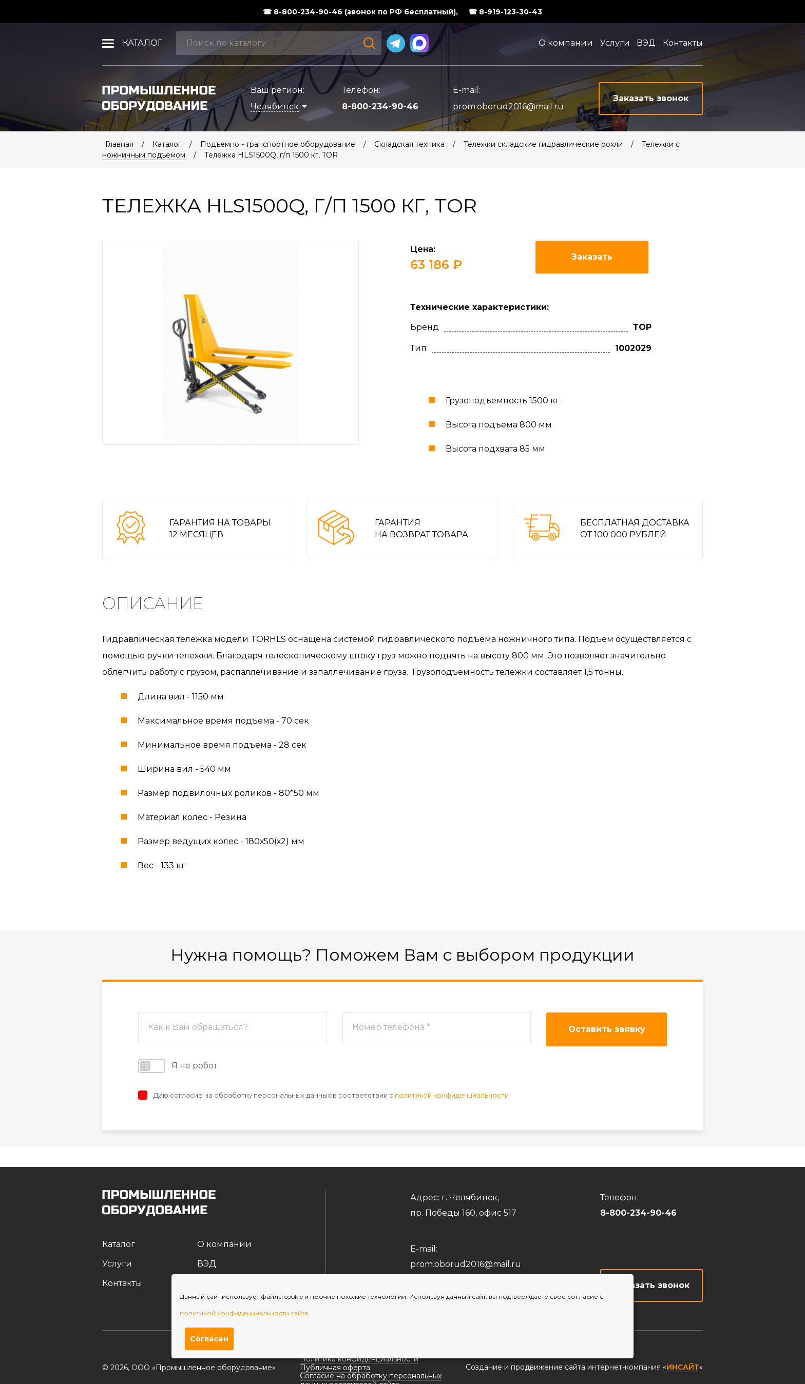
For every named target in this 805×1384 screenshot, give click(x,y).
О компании (566, 43)
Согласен (209, 1338)
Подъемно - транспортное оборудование (277, 144)
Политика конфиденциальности (359, 1358)
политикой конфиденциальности (452, 1095)
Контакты (683, 43)
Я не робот (177, 1066)
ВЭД (646, 43)
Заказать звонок (651, 1285)
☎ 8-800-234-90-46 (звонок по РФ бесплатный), (360, 11)
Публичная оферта (335, 1367)
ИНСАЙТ (682, 1367)
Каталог (142, 43)
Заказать (591, 257)
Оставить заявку (606, 1029)
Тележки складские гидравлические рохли (543, 144)
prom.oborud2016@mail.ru (508, 106)
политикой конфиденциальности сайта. (245, 1313)
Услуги (615, 43)
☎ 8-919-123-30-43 (505, 11)
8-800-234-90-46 (380, 106)
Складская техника (409, 144)
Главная (119, 144)
